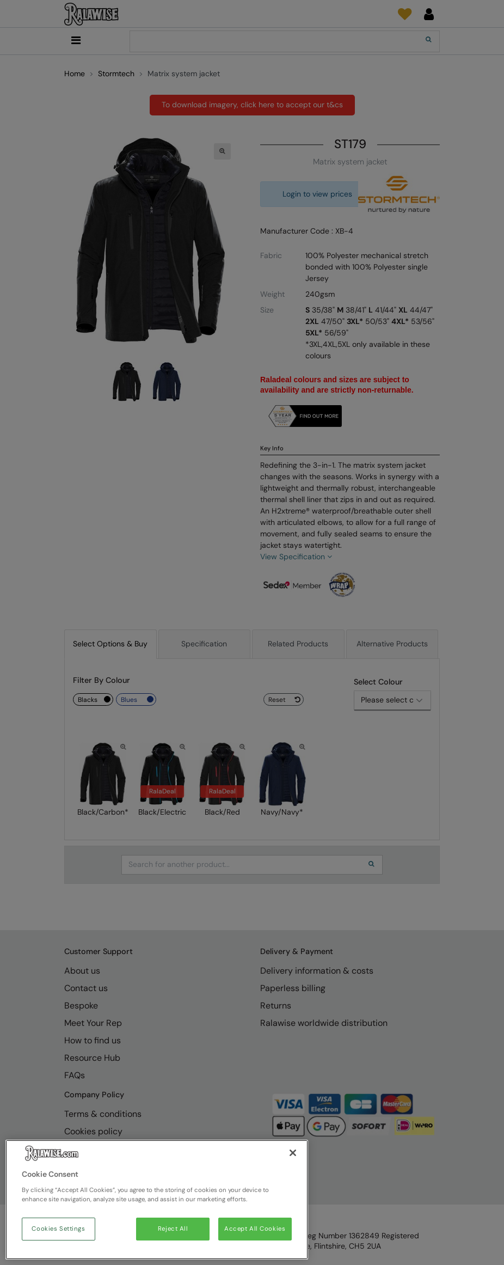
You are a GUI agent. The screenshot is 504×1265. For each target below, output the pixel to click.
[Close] (293, 1153)
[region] (156, 1200)
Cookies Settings (58, 1229)
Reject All (173, 1229)
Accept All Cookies (254, 1229)
